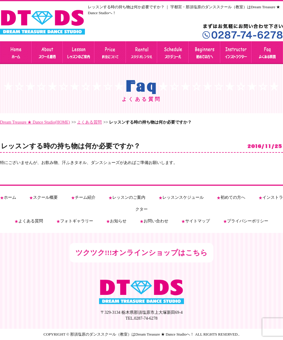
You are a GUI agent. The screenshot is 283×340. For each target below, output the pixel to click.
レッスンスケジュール (183, 197)
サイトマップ (197, 221)
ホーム (10, 197)
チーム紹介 (85, 197)
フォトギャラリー (76, 221)
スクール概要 (45, 197)
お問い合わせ (156, 221)
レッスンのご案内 (128, 197)
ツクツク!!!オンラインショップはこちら (141, 253)
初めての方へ (233, 197)
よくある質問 (89, 122)
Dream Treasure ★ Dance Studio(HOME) (35, 122)
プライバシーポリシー (247, 221)
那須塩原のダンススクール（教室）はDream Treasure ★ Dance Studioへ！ (132, 334)
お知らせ (118, 221)
